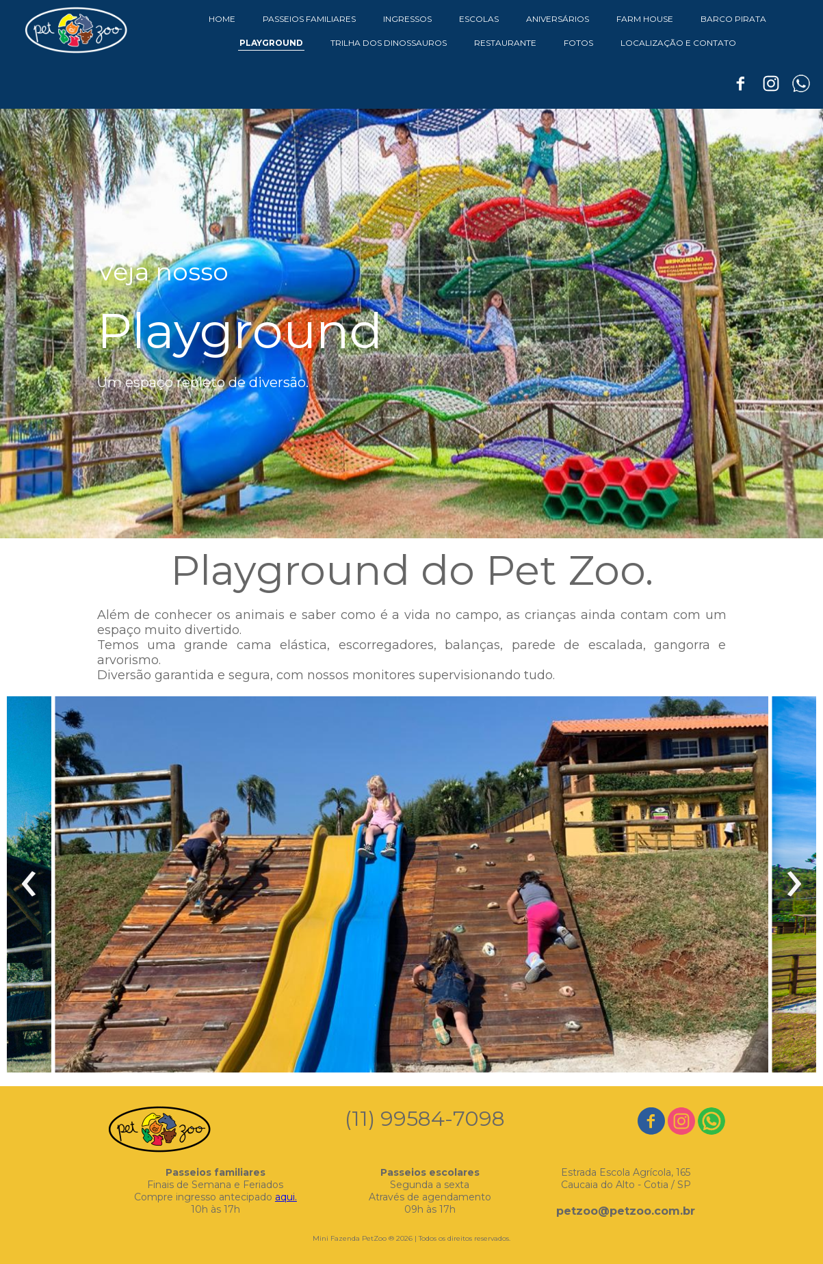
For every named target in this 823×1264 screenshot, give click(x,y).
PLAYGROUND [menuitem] (271, 43)
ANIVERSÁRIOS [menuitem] (557, 19)
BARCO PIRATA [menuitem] (733, 19)
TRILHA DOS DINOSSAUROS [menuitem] (388, 43)
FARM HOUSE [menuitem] (644, 19)
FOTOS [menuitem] (578, 43)
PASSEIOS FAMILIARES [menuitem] (309, 19)
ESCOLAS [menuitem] (479, 19)
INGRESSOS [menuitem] (407, 19)
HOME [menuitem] (222, 19)
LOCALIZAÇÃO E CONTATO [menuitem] (678, 43)
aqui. (286, 1197)
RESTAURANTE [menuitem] (505, 43)
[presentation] (29, 884)
